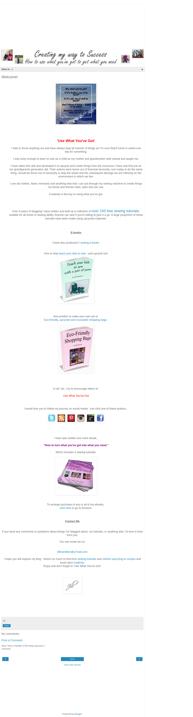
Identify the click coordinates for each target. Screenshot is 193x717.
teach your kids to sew (72, 253)
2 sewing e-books (88, 242)
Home (72, 659)
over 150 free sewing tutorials (115, 211)
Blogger (78, 714)
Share (6, 626)
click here (65, 508)
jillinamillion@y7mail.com (72, 551)
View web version (72, 665)
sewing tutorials (87, 558)
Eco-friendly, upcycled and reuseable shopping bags (75, 319)
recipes (131, 558)
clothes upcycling (112, 558)
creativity (78, 562)
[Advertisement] (72, 26)
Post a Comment (12, 640)
